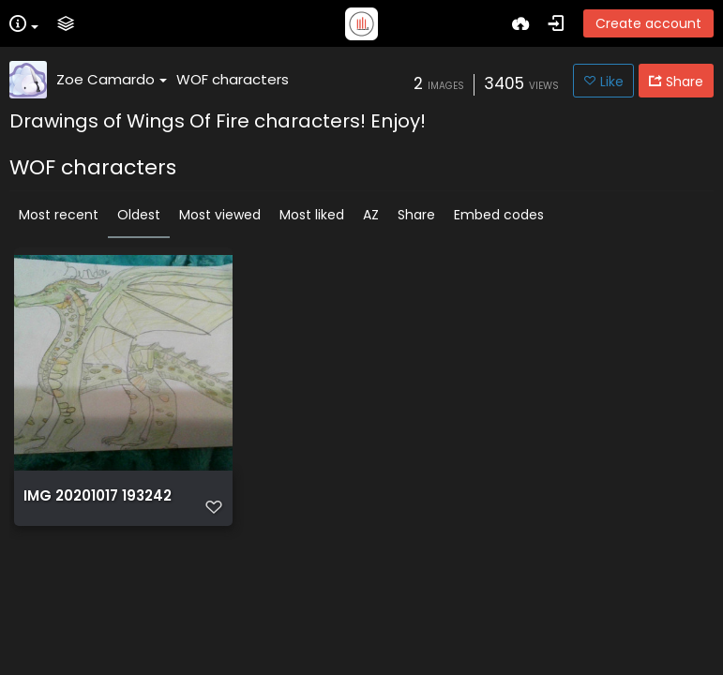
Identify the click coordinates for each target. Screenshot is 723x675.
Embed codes (499, 214)
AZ (371, 214)
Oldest (138, 214)
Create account (648, 23)
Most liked (311, 214)
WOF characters (232, 79)
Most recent (58, 214)
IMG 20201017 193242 (97, 496)
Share (416, 214)
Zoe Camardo (111, 79)
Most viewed (220, 214)
